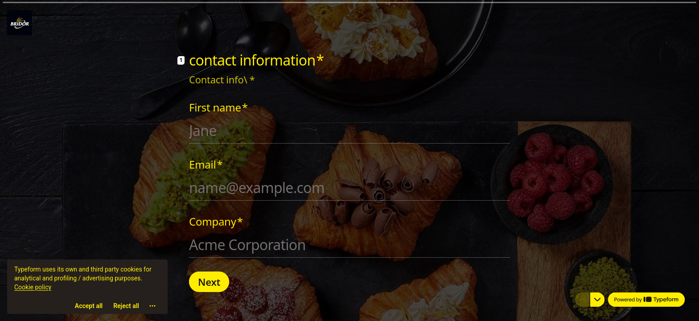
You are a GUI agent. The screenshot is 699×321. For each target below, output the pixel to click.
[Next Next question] (209, 282)
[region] (87, 286)
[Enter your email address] (349, 187)
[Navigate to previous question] (582, 299)
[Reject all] (126, 307)
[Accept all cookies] (89, 307)
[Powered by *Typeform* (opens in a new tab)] (646, 299)
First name (218, 107)
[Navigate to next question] (597, 299)
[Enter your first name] (349, 130)
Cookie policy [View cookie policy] (32, 288)
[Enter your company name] (349, 244)
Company (216, 221)
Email (205, 164)
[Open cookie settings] (152, 307)
